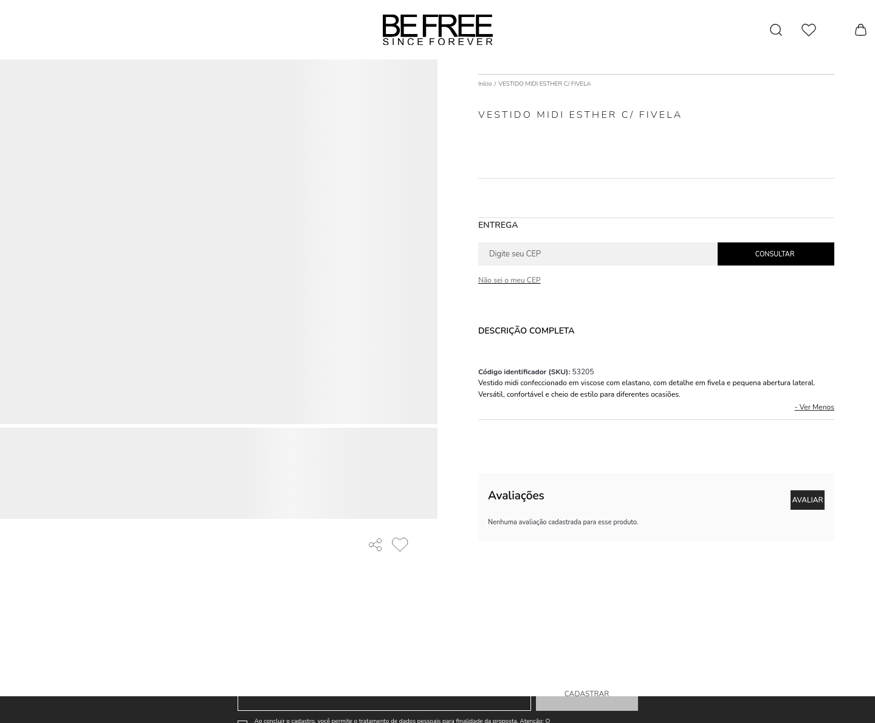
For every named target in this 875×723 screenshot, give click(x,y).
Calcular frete (776, 254)
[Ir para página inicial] (485, 84)
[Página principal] (438, 30)
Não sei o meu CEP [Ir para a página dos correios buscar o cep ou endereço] (509, 280)
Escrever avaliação (808, 500)
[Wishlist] (808, 30)
